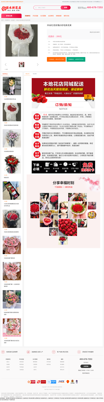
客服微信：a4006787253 (75, 59)
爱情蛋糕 (35, 361)
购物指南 (62, 361)
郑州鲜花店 (13, 398)
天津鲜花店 (93, 398)
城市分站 (66, 16)
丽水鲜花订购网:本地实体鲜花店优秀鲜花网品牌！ (12, 1)
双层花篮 (22, 364)
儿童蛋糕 (35, 364)
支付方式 (62, 367)
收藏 (6, 69)
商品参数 (35, 73)
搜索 (65, 7)
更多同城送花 (85, 373)
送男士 (35, 369)
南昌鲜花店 (44, 398)
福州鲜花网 (68, 398)
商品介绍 (27, 73)
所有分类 (9, 16)
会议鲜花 (51, 16)
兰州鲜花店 (56, 398)
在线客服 (86, 366)
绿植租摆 (58, 16)
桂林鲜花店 (74, 398)
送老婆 (13, 20)
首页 (2, 20)
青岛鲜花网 (31, 398)
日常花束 (49, 361)
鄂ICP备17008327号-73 (49, 389)
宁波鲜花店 (12, 399)
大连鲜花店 (25, 398)
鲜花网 (7, 398)
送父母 (8, 369)
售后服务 (62, 364)
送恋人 (8, 361)
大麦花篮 (22, 369)
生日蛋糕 (43, 16)
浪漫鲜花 (27, 16)
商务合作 (62, 369)
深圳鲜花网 (80, 398)
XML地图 (57, 389)
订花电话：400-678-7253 (56, 59)
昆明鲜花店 (19, 398)
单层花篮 (22, 361)
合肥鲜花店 (38, 398)
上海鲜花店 (50, 398)
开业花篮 (35, 16)
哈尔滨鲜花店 (5, 399)
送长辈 (8, 367)
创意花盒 (49, 364)
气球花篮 (22, 367)
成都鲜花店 (87, 398)
